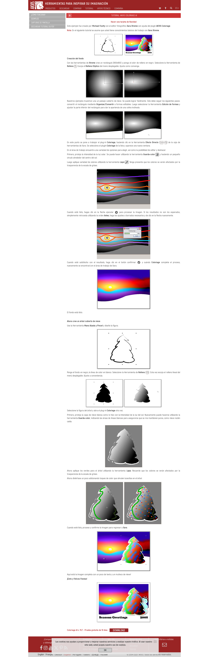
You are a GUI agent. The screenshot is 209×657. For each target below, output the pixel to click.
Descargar (64, 8)
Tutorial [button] (89, 8)
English (41, 654)
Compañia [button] (118, 8)
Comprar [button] (77, 8)
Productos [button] (50, 8)
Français (49, 654)
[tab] (47, 15)
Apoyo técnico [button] (103, 8)
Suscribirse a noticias (164, 642)
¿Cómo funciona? (38, 14)
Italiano (86, 654)
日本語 (95, 654)
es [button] (177, 8)
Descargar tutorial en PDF (42, 26)
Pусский (104, 654)
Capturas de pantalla (40, 22)
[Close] (155, 641)
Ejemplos (35, 18)
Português (77, 654)
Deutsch (58, 654)
